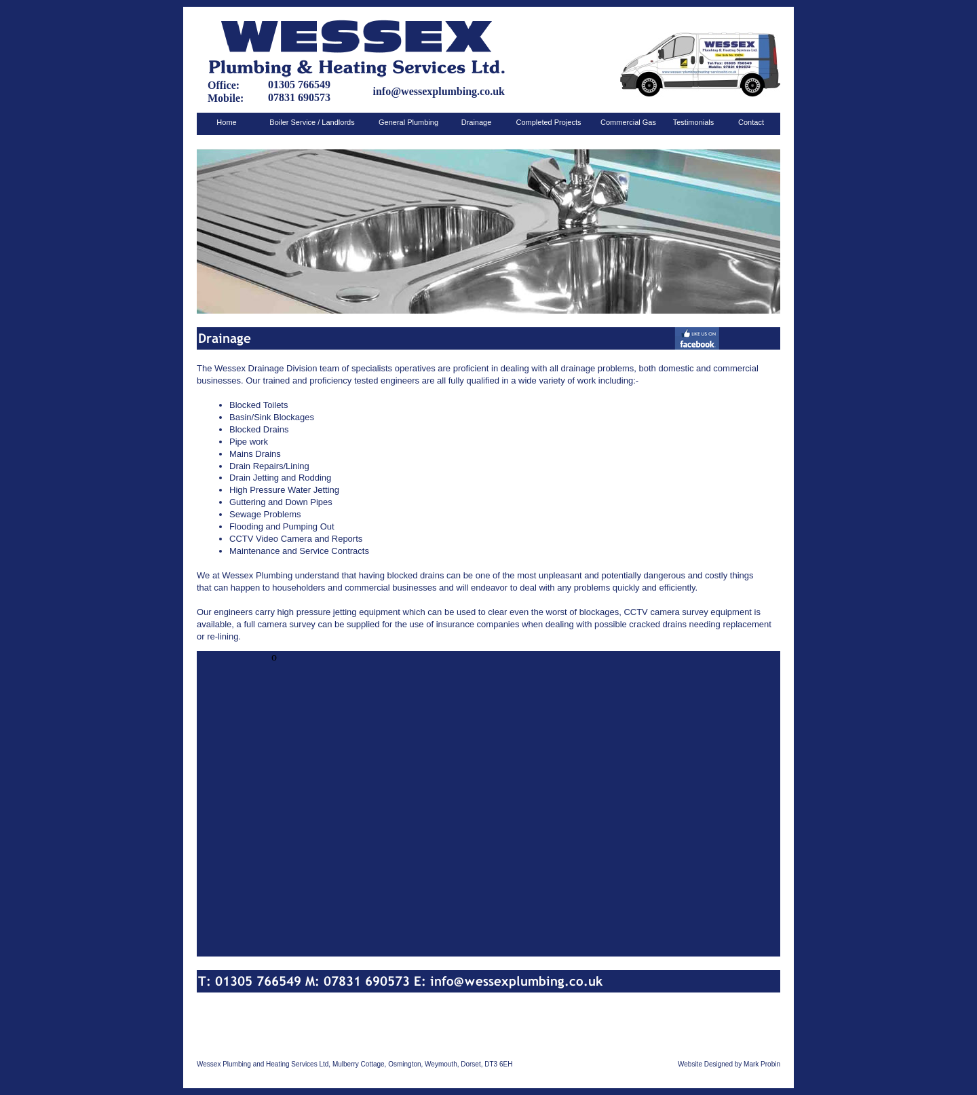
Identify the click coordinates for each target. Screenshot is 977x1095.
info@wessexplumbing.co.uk (439, 91)
